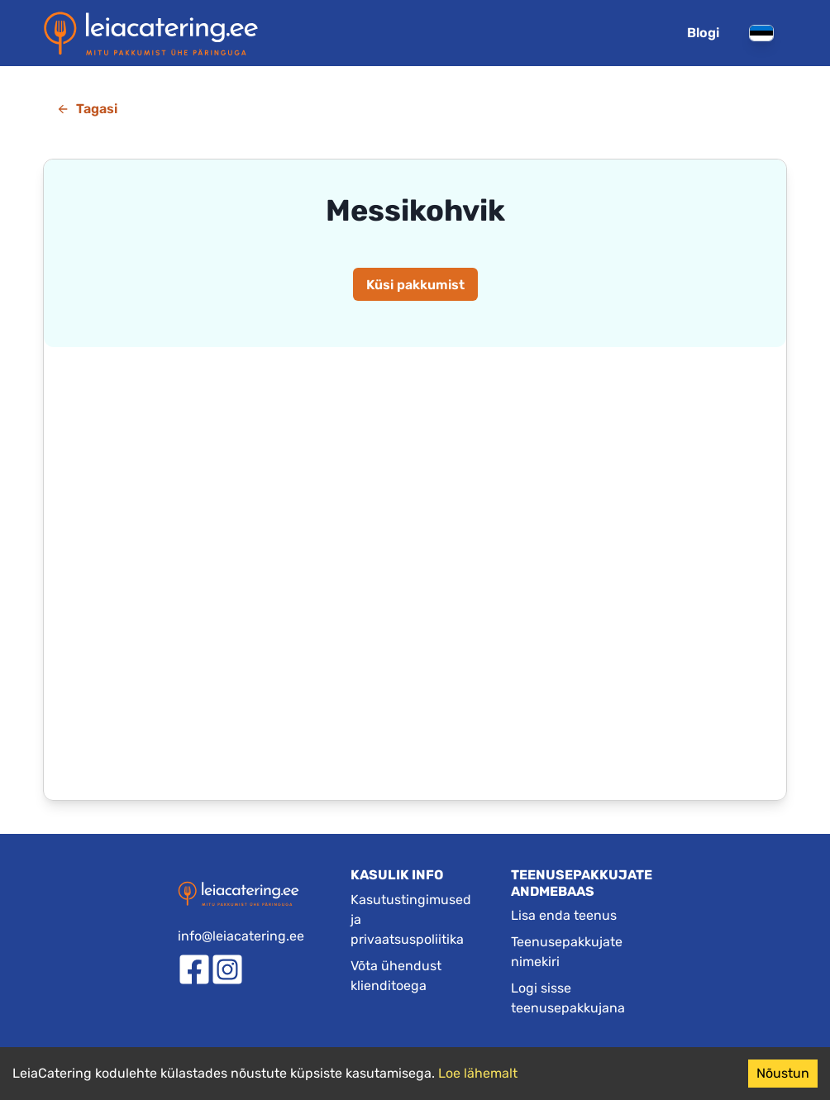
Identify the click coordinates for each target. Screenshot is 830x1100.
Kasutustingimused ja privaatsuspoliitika (411, 919)
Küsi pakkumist (415, 285)
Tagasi (86, 109)
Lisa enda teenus (564, 915)
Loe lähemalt (478, 1073)
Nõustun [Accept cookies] (782, 1073)
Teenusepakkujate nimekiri (566, 951)
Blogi (703, 32)
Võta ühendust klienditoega (396, 975)
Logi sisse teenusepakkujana (568, 998)
